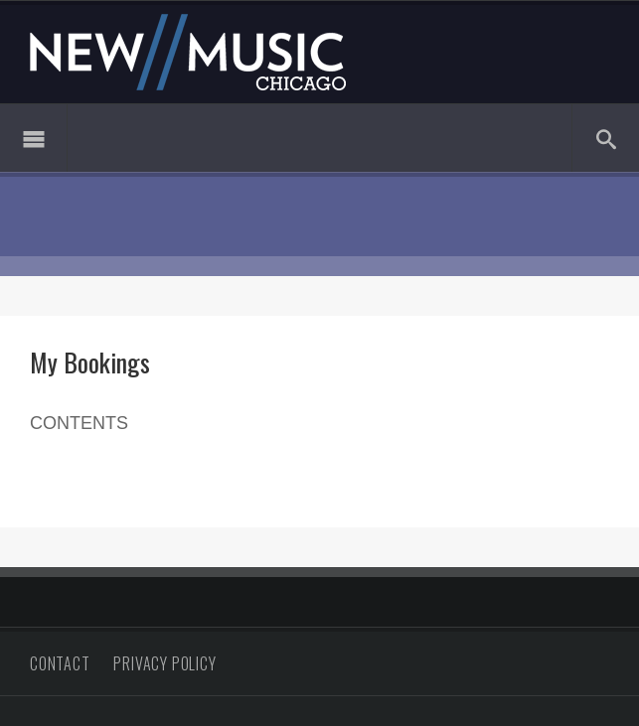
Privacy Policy (164, 663)
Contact (60, 663)
